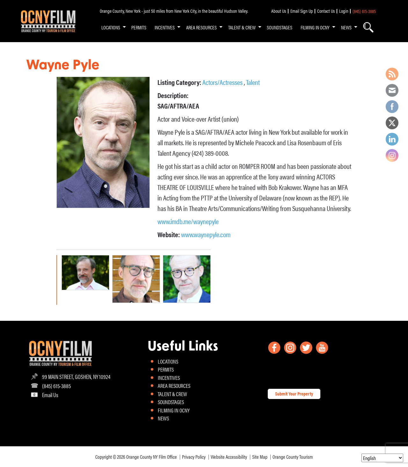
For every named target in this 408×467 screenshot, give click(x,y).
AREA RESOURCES (201, 27)
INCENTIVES (165, 27)
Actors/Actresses (223, 82)
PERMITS (138, 27)
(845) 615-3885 (364, 11)
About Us (278, 10)
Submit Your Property (294, 393)
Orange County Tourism (293, 456)
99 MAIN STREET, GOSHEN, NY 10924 (76, 376)
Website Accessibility (229, 456)
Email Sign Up (301, 10)
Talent (253, 82)
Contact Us (326, 10)
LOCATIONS (110, 27)
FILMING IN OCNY (315, 27)
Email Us (50, 395)
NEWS (346, 27)
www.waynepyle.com (205, 234)
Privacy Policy (194, 456)
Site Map (259, 456)
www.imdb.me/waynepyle (188, 221)
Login (343, 10)
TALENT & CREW (242, 27)
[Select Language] (382, 458)
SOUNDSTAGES (279, 27)
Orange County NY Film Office (151, 456)
